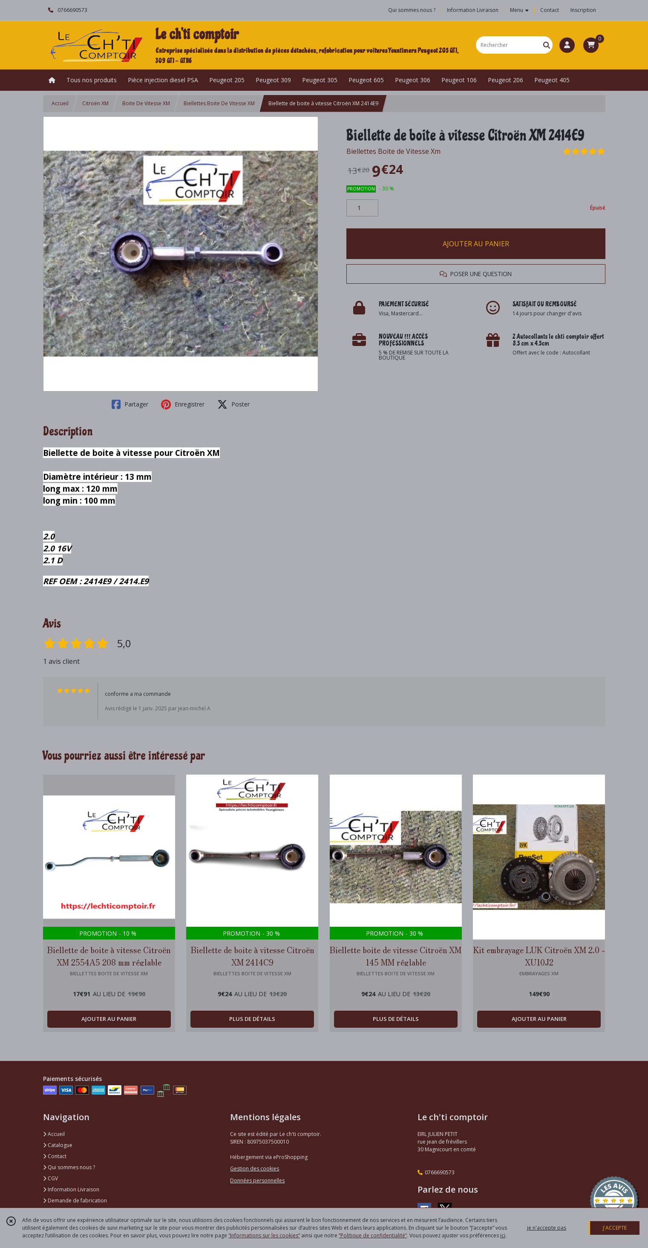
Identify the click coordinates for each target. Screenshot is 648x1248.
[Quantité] (362, 207)
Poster (233, 404)
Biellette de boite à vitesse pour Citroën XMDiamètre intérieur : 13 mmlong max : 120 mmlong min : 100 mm (131, 476)
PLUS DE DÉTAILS (252, 1019)
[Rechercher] (546, 45)
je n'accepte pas (546, 1227)
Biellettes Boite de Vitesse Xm (393, 151)
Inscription (583, 10)
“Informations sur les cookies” (264, 1235)
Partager (130, 404)
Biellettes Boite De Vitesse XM (219, 103)
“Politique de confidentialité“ (373, 1235)
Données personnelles (257, 1180)
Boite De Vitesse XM (146, 103)
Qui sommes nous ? (69, 1167)
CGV (50, 1178)
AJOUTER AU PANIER (476, 243)
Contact (549, 10)
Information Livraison (71, 1189)
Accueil (60, 103)
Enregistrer (182, 404)
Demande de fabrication (75, 1200)
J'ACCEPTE (615, 1227)
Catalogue (57, 1145)
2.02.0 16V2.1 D (57, 548)
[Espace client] (567, 45)
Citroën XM (95, 103)
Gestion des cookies (254, 1168)
